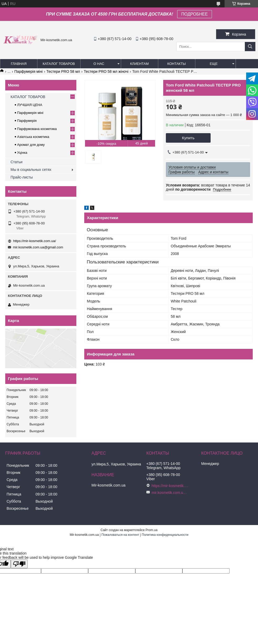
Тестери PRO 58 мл (63, 71)
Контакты (176, 64)
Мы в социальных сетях (31, 169)
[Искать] (250, 46)
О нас (98, 64)
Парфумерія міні (28, 71)
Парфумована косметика (37, 129)
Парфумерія (27, 121)
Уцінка (22, 153)
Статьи (16, 162)
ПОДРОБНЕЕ (194, 14)
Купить (188, 138)
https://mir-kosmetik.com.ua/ (34, 241)
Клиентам (139, 64)
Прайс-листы (22, 177)
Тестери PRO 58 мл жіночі (106, 71)
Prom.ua (151, 530)
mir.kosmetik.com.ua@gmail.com (38, 247)
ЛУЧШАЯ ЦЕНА (29, 105)
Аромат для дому (31, 145)
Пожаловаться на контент (120, 535)
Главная (19, 64)
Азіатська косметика (33, 137)
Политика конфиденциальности (165, 535)
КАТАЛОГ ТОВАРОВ (59, 64)
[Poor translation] (19, 564)
